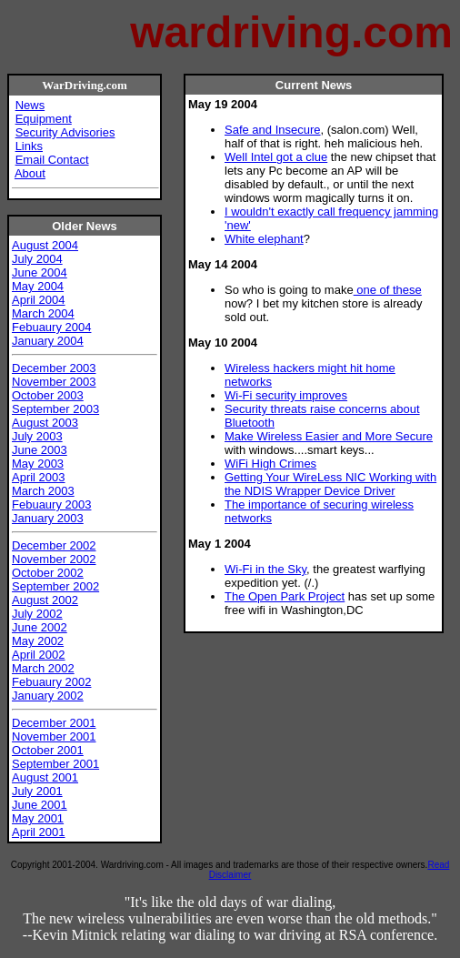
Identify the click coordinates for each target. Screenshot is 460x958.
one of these (388, 290)
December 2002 (54, 545)
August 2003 (45, 422)
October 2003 (48, 395)
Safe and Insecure (273, 129)
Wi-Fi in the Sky (265, 569)
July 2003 (37, 436)
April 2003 (38, 477)
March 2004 (43, 313)
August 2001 (45, 777)
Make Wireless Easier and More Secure (329, 436)
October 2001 (48, 750)
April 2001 (38, 832)
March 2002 (43, 668)
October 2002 (48, 573)
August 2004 (45, 245)
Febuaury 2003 (51, 504)
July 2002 (37, 613)
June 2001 (39, 805)
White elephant (264, 239)
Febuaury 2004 (51, 327)
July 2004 (37, 259)
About (30, 173)
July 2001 (37, 791)
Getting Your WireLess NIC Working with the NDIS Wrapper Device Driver (330, 484)
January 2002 (48, 695)
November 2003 (54, 381)
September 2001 (55, 764)
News (30, 105)
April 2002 (38, 654)
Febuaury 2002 (51, 682)
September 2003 (55, 409)
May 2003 (38, 463)
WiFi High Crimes (270, 463)
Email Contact (52, 159)
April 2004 (38, 300)
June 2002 (39, 627)
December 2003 (54, 368)
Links (29, 146)
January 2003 (48, 518)
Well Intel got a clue (276, 157)
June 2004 (39, 272)
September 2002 (55, 586)
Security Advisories (65, 132)
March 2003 (43, 491)
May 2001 (38, 818)
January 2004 (48, 341)
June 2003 (39, 450)
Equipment (43, 119)
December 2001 (54, 723)
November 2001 (54, 736)
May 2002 (38, 641)
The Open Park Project (285, 596)
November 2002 (54, 559)
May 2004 (38, 286)
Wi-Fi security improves (286, 395)
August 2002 (45, 600)
